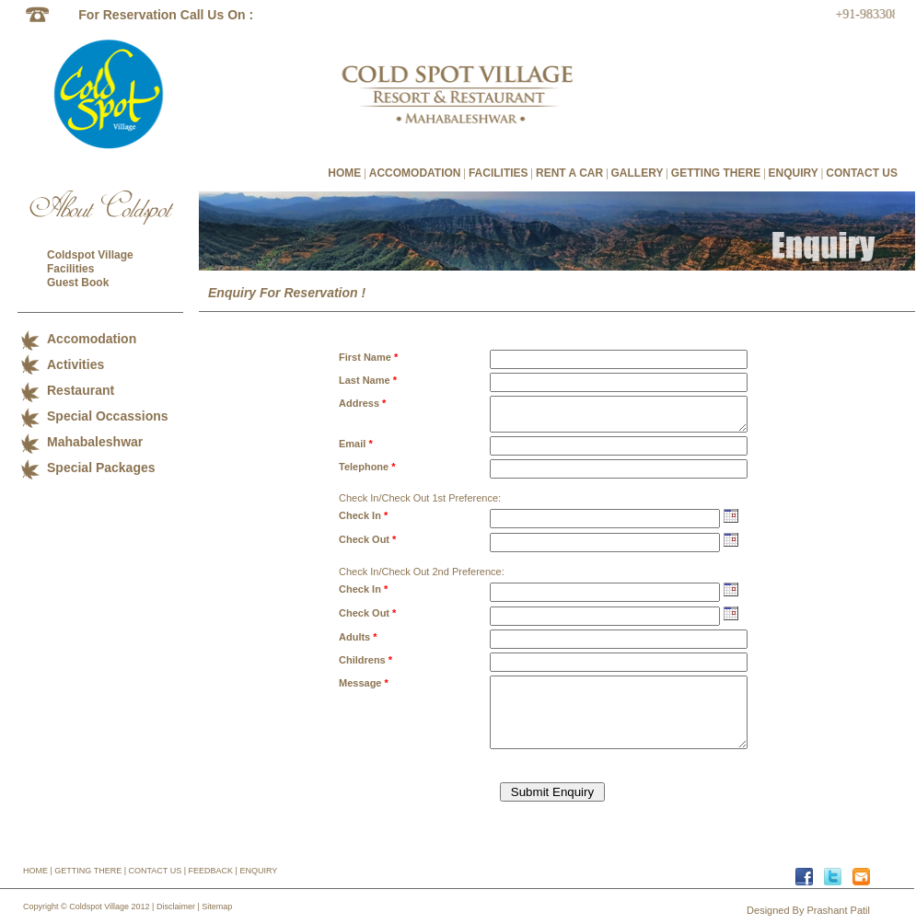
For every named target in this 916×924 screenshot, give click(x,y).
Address (362, 403)
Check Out (367, 539)
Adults (358, 636)
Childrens (365, 659)
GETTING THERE (715, 173)
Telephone (367, 466)
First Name (368, 357)
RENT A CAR (569, 173)
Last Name (368, 380)
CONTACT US (862, 173)
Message (363, 682)
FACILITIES (498, 173)
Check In (363, 515)
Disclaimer (176, 906)
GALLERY (637, 173)
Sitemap (217, 906)
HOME (344, 173)
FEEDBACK (211, 870)
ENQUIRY (793, 173)
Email (356, 443)
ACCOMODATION (415, 173)
